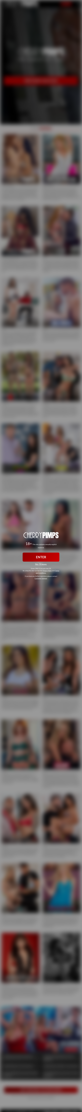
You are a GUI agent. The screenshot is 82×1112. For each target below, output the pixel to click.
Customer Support (41, 578)
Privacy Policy (47, 571)
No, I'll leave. (41, 564)
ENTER (41, 557)
